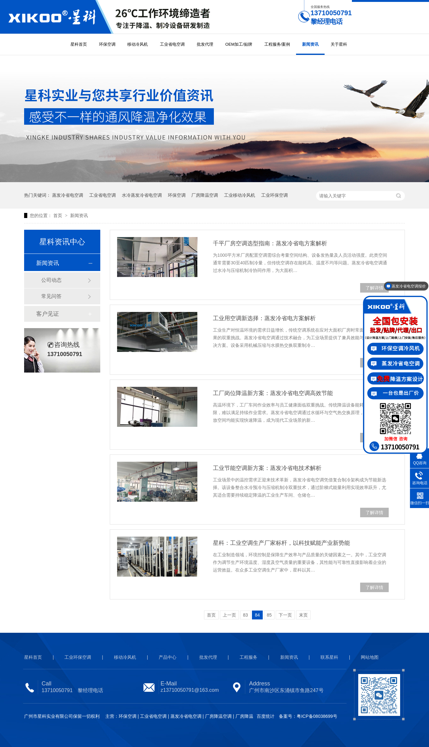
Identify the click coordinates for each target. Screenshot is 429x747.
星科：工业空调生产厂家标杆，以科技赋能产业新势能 (281, 543)
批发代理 (205, 44)
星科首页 (78, 44)
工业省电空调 (172, 44)
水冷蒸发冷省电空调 (142, 195)
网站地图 (370, 657)
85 (269, 615)
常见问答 (51, 296)
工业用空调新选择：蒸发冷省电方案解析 (264, 318)
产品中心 (167, 657)
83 (245, 615)
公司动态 (51, 280)
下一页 (285, 615)
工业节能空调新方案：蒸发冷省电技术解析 (267, 468)
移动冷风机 (137, 44)
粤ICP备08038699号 (317, 716)
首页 (58, 215)
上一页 (229, 615)
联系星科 (329, 657)
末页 (303, 615)
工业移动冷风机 (239, 195)
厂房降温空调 (204, 195)
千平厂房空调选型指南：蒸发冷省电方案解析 (270, 243)
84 (257, 615)
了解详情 (374, 287)
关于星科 (339, 44)
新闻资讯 (310, 44)
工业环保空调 (274, 195)
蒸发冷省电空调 (67, 195)
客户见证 (47, 314)
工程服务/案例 (277, 44)
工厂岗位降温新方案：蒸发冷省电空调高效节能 (273, 393)
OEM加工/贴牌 (238, 44)
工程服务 (248, 657)
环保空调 (107, 44)
